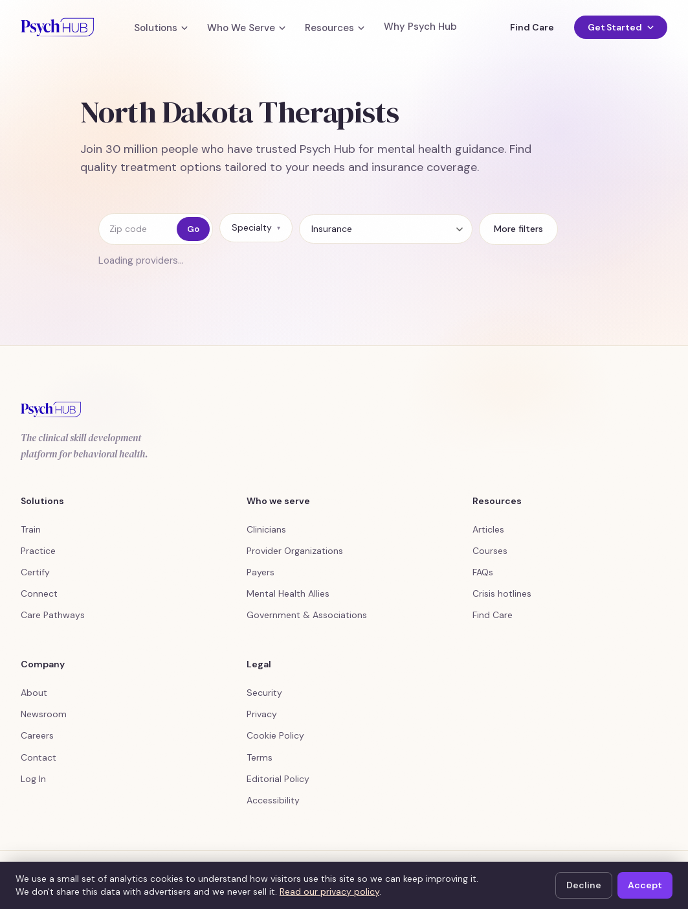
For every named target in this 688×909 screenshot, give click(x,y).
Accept (645, 885)
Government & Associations (307, 615)
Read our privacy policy (329, 891)
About (34, 692)
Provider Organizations (295, 551)
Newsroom (44, 714)
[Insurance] (385, 229)
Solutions (161, 28)
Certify (35, 572)
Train (31, 529)
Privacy (262, 714)
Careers (37, 735)
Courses (489, 551)
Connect (39, 593)
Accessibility (273, 800)
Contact (38, 757)
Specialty (256, 227)
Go (193, 229)
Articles (488, 529)
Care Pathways (53, 615)
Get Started (621, 27)
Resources (334, 28)
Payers (260, 572)
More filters (518, 229)
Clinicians (266, 529)
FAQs (482, 572)
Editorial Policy (278, 779)
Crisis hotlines (501, 593)
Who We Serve (246, 28)
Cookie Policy (275, 735)
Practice (38, 551)
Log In (33, 779)
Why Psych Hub (420, 27)
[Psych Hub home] (57, 27)
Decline (583, 885)
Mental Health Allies (288, 593)
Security (264, 692)
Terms (259, 757)
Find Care (531, 27)
